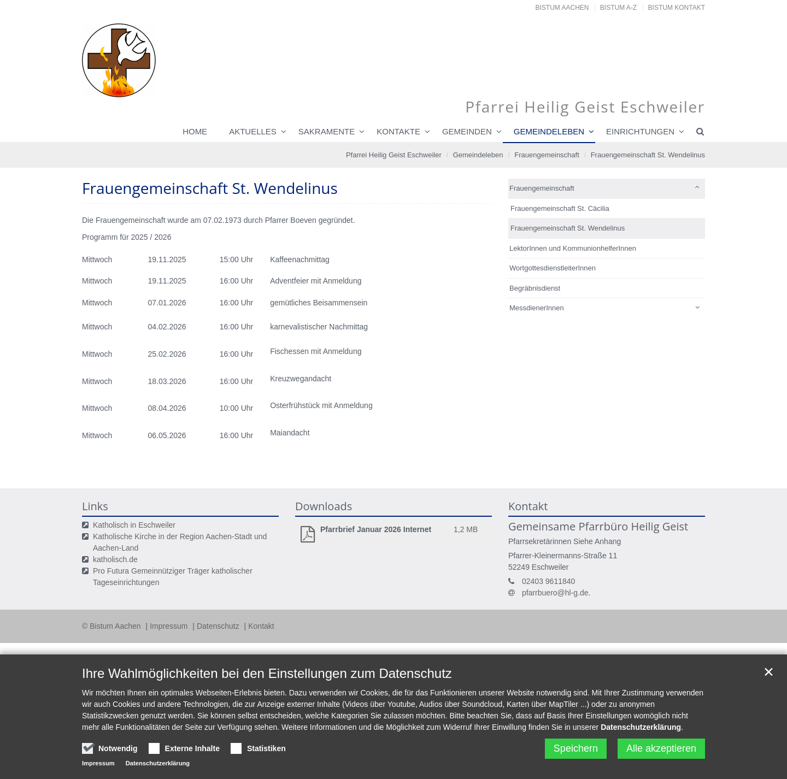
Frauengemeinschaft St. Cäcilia (559, 208)
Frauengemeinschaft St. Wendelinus (648, 155)
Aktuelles (253, 131)
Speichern (576, 748)
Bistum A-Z (618, 7)
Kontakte (398, 131)
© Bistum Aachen (112, 626)
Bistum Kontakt (676, 7)
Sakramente (326, 131)
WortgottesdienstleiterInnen (552, 268)
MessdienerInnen (536, 308)
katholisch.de (115, 559)
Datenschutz (219, 626)
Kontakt (261, 626)
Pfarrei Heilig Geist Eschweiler (394, 155)
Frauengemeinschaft (546, 155)
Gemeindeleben (549, 131)
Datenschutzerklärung (641, 727)
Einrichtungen (640, 131)
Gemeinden (467, 131)
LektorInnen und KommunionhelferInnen (572, 248)
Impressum (170, 626)
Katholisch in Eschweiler (134, 525)
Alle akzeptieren (661, 748)
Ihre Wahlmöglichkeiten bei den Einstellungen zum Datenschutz (267, 673)
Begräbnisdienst (534, 288)
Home (195, 131)
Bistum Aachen (562, 7)
